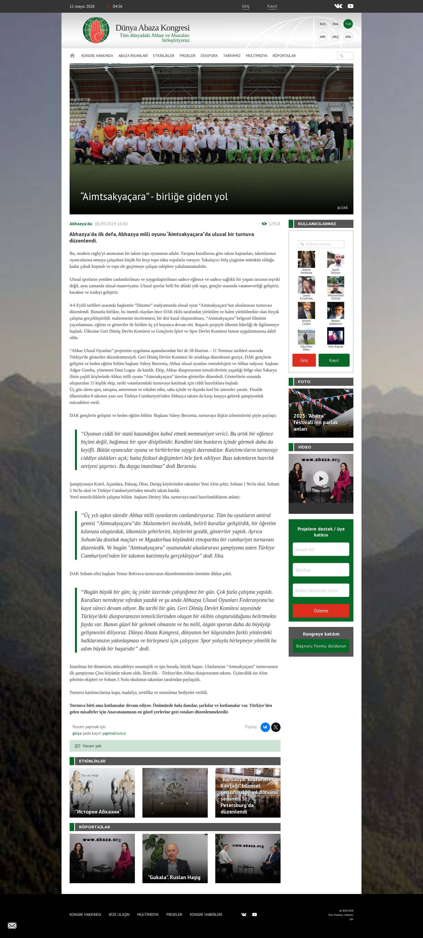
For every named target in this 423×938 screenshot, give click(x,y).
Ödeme (321, 611)
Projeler (187, 55)
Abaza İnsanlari (133, 55)
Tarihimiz (232, 55)
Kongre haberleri (206, 914)
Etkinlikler (163, 55)
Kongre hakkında (97, 55)
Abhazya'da (81, 223)
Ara (348, 37)
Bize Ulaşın (119, 914)
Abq (335, 37)
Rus (323, 24)
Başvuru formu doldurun (321, 646)
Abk (323, 37)
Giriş (246, 6)
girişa (76, 733)
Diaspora (209, 55)
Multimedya (256, 55)
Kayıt (272, 6)
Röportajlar (284, 55)
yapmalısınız (113, 733)
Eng (336, 24)
